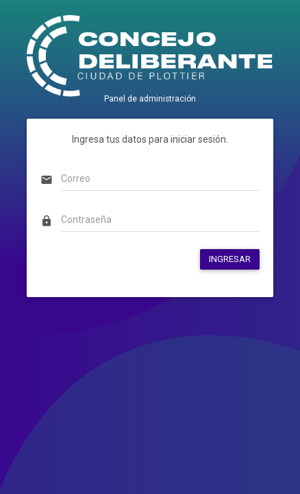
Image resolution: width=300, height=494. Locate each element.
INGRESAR (230, 259)
